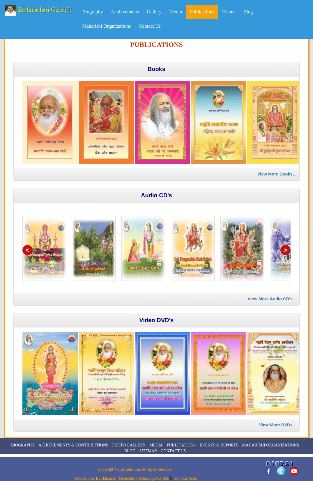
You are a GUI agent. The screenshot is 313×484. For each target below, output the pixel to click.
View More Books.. (276, 174)
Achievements (125, 12)
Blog (248, 12)
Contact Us (150, 26)
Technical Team (184, 478)
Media (175, 12)
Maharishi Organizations (106, 26)
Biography (92, 12)
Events (229, 12)
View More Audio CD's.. (271, 299)
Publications (202, 12)
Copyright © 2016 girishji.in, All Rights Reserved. (135, 469)
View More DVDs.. (277, 425)
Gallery (154, 12)
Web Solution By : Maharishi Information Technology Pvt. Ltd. (122, 478)
